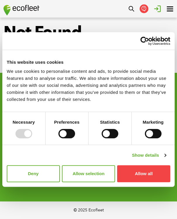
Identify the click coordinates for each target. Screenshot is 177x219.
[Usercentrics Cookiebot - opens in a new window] (144, 41)
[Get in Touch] (144, 8)
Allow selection (88, 173)
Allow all (144, 173)
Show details (145, 155)
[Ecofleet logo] (21, 10)
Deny (33, 173)
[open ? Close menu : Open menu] (169, 8)
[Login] (157, 8)
